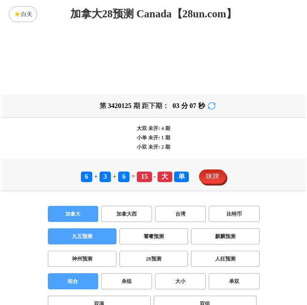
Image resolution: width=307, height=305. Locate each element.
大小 (180, 281)
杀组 (127, 281)
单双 (234, 281)
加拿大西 (126, 214)
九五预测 (82, 236)
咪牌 (212, 176)
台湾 (180, 214)
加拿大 (72, 214)
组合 (73, 281)
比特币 (234, 214)
